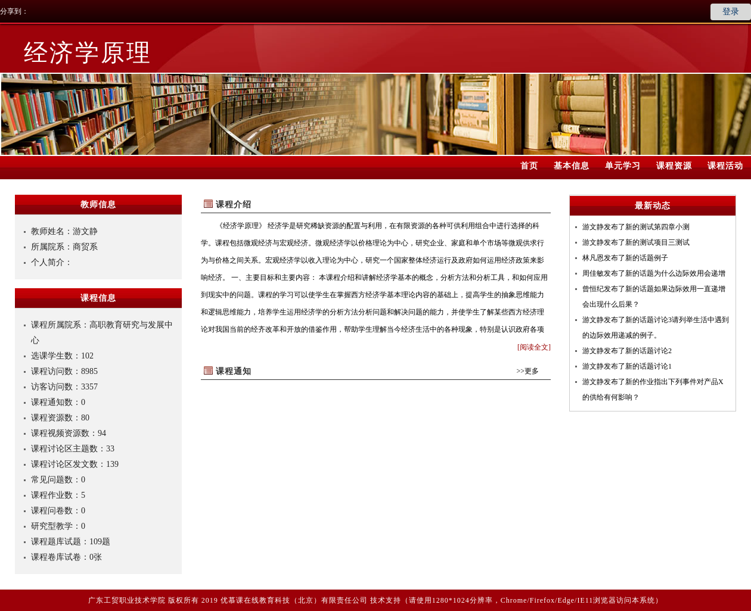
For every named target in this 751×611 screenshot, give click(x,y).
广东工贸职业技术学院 (127, 600)
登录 (730, 11)
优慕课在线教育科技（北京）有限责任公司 (294, 600)
